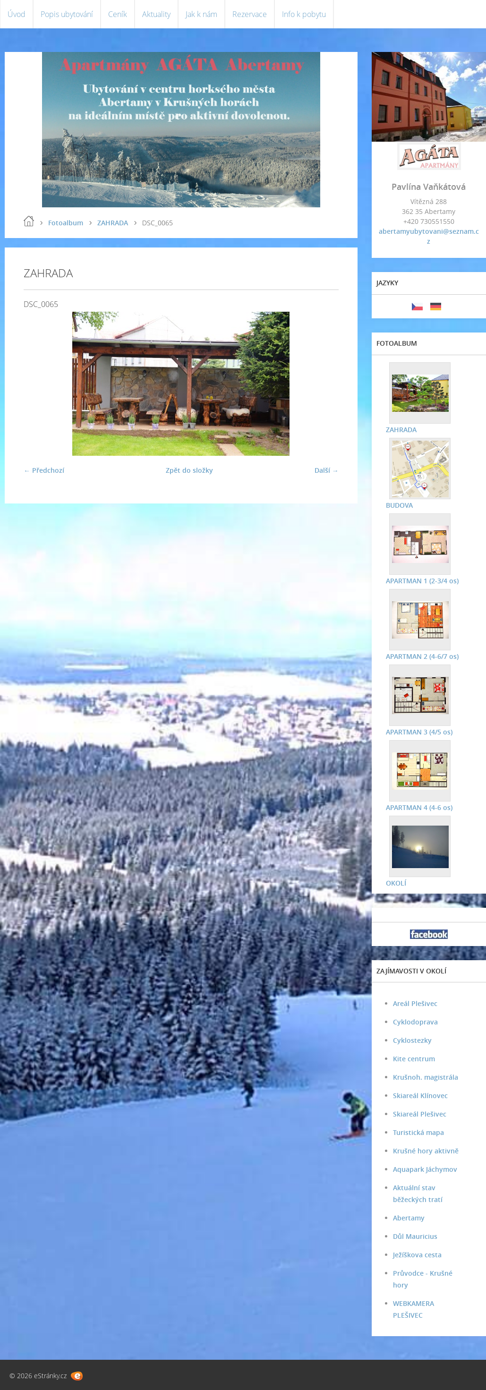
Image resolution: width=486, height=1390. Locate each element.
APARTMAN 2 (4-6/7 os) (422, 656)
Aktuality (156, 14)
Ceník (117, 14)
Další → (327, 470)
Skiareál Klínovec (420, 1095)
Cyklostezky (412, 1040)
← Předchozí (44, 470)
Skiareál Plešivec (419, 1113)
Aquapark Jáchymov (425, 1169)
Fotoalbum (65, 222)
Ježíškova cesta (417, 1254)
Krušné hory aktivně (426, 1150)
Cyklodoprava (415, 1021)
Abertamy (409, 1217)
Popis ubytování (67, 14)
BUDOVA (399, 505)
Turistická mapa (418, 1132)
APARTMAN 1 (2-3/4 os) (422, 580)
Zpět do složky (189, 470)
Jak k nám (201, 14)
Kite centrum (414, 1058)
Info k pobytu (304, 14)
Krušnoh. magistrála (425, 1077)
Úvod (17, 14)
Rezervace (249, 14)
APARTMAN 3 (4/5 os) (419, 731)
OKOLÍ (396, 882)
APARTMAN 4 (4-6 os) (419, 807)
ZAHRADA (112, 222)
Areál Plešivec (415, 1003)
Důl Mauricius (415, 1236)
